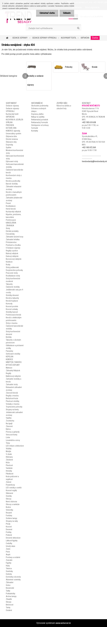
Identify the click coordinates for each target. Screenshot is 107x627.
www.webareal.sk (63, 623)
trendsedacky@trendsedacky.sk (94, 161)
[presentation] (25, 76)
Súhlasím (67, 13)
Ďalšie (95, 38)
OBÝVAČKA (85, 38)
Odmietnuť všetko (47, 13)
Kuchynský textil (68, 38)
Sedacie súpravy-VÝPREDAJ (44, 38)
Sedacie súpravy (20, 38)
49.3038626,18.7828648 (95, 117)
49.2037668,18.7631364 (95, 142)
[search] (78, 28)
